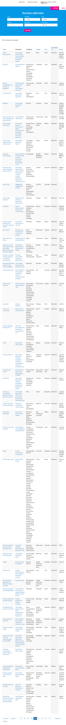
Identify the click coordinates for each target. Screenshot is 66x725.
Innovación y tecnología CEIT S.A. (19, 331)
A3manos (5, 64)
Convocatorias (32, 2)
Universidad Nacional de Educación (18, 95)
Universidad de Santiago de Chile (19, 698)
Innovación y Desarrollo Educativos (18, 135)
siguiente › (58, 718)
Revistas (22, 2)
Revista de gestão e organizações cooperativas (8, 668)
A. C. (23, 211)
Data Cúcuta (6, 184)
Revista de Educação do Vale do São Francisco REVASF (8, 265)
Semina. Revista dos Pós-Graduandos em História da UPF (8, 118)
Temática (27, 16)
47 (21, 718)
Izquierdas (5, 304)
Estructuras (6, 378)
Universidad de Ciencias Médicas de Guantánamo (20, 429)
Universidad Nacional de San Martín (19, 674)
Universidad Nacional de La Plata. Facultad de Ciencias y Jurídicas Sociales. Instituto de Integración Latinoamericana (20, 174)
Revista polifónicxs (8, 354)
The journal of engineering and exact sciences (7, 142)
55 (49, 718)
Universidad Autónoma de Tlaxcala (19, 223)
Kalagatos (5, 103)
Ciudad (9, 22)
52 (38, 718)
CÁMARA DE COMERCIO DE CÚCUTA (19, 186)
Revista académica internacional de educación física (8, 547)
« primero (5, 718)
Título (8, 16)
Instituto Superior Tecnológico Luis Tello (20, 285)
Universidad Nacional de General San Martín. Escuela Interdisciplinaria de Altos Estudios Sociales (20, 641)
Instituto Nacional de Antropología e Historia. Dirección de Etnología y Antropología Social (20, 159)
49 (28, 718)
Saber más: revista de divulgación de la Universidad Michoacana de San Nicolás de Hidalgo (8, 248)
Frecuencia (45, 22)
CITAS (4, 343)
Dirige (61, 49)
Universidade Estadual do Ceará (18, 105)
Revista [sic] (6, 230)
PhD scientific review (8, 459)
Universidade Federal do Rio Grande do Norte (19, 54)
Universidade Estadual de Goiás (18, 555)
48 (24, 718)
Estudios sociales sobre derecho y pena (7, 674)
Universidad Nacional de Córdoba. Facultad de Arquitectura (18, 382)
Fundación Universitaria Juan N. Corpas (19, 405)
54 (45, 718)
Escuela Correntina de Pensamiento (19, 452)
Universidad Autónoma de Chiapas (19, 413)
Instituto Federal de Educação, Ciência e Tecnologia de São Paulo (19, 87)
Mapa (63, 8)
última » (5, 721)
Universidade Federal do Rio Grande (19, 629)
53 (42, 718)
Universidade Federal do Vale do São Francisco (20, 265)
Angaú (4, 451)
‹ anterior (12, 718)
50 (31, 718)
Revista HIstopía (19, 580)
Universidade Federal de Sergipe (18, 59)
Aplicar (27, 30)
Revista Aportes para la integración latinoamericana (8, 169)
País (43, 16)
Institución (27, 22)
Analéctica (6, 206)
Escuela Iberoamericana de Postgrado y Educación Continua (19, 574)
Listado (55, 8)
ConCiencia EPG (7, 93)
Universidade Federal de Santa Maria (20, 668)
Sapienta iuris (6, 570)
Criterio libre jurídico (8, 270)
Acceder (44, 3)
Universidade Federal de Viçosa (18, 142)
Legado (5, 562)
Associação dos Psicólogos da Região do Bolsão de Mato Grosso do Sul (20, 592)
